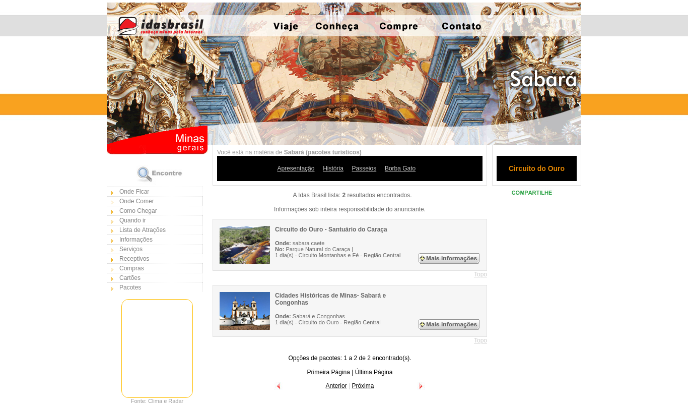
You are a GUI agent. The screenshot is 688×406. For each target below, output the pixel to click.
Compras (131, 268)
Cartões (130, 277)
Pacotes (130, 287)
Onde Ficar (134, 191)
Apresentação (295, 168)
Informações (136, 239)
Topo (480, 274)
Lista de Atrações (142, 230)
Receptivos (134, 258)
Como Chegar (138, 210)
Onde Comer (136, 201)
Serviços (131, 249)
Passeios (364, 168)
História (333, 168)
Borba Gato (400, 168)
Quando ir (132, 220)
